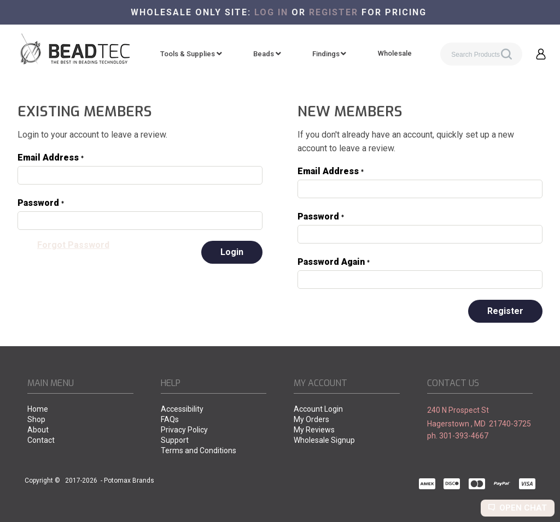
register (333, 12)
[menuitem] (190, 54)
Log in (271, 12)
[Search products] (481, 54)
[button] (540, 54)
